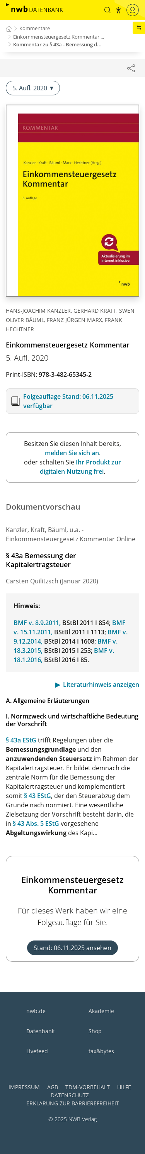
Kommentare (34, 28)
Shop (95, 1031)
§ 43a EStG (21, 740)
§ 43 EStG (37, 795)
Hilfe (124, 1087)
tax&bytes (101, 1051)
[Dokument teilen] (131, 68)
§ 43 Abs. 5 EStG (36, 823)
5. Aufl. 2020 (32, 88)
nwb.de (36, 1011)
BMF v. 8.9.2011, (37, 623)
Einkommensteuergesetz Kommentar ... (58, 36)
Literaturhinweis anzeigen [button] (101, 684)
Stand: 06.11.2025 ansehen (72, 948)
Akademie (101, 1011)
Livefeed (37, 1051)
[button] (107, 10)
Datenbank (40, 1031)
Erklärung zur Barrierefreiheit (72, 1103)
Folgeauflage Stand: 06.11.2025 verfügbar (68, 401)
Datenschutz (70, 1095)
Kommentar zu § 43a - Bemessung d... (57, 44)
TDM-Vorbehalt (87, 1087)
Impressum (24, 1087)
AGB (52, 1087)
